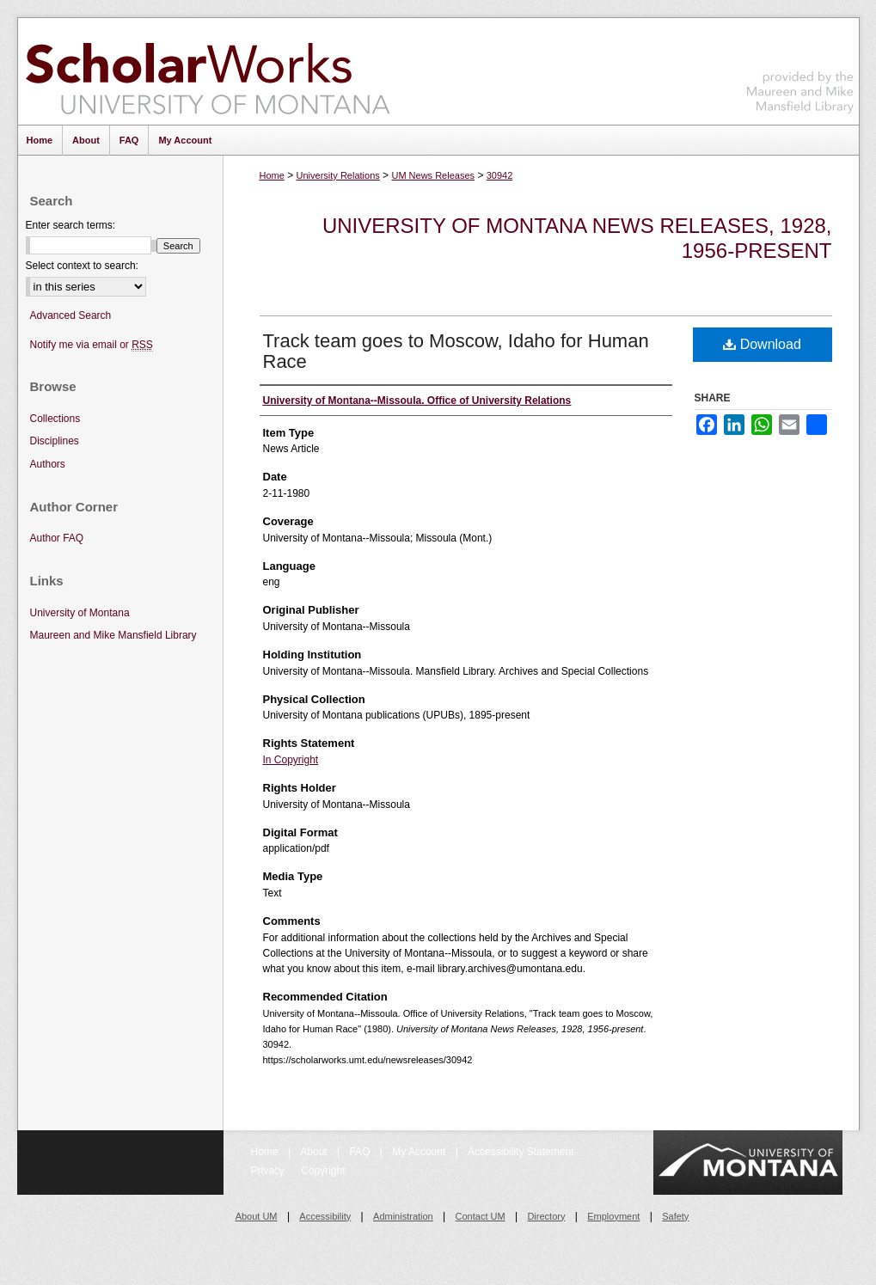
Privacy (269, 1171)
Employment (613, 1216)
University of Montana (80, 613)
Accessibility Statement (520, 1152)
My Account (420, 1152)
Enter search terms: (71, 225)
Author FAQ (57, 538)
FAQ (360, 1152)
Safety (675, 1216)
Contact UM (480, 1216)
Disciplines (54, 441)
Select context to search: (82, 266)
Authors (47, 464)
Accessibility (325, 1216)
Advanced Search (71, 315)
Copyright (323, 1171)
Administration (403, 1216)
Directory (546, 1216)
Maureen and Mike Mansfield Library (800, 68)
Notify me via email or (91, 345)
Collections (55, 419)
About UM (257, 1216)
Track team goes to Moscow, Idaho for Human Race (456, 351)
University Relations (338, 175)
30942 (500, 175)
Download (762, 344)
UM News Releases (433, 175)
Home (272, 175)
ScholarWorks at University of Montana (207, 71)
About (315, 1152)
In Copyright (291, 760)
